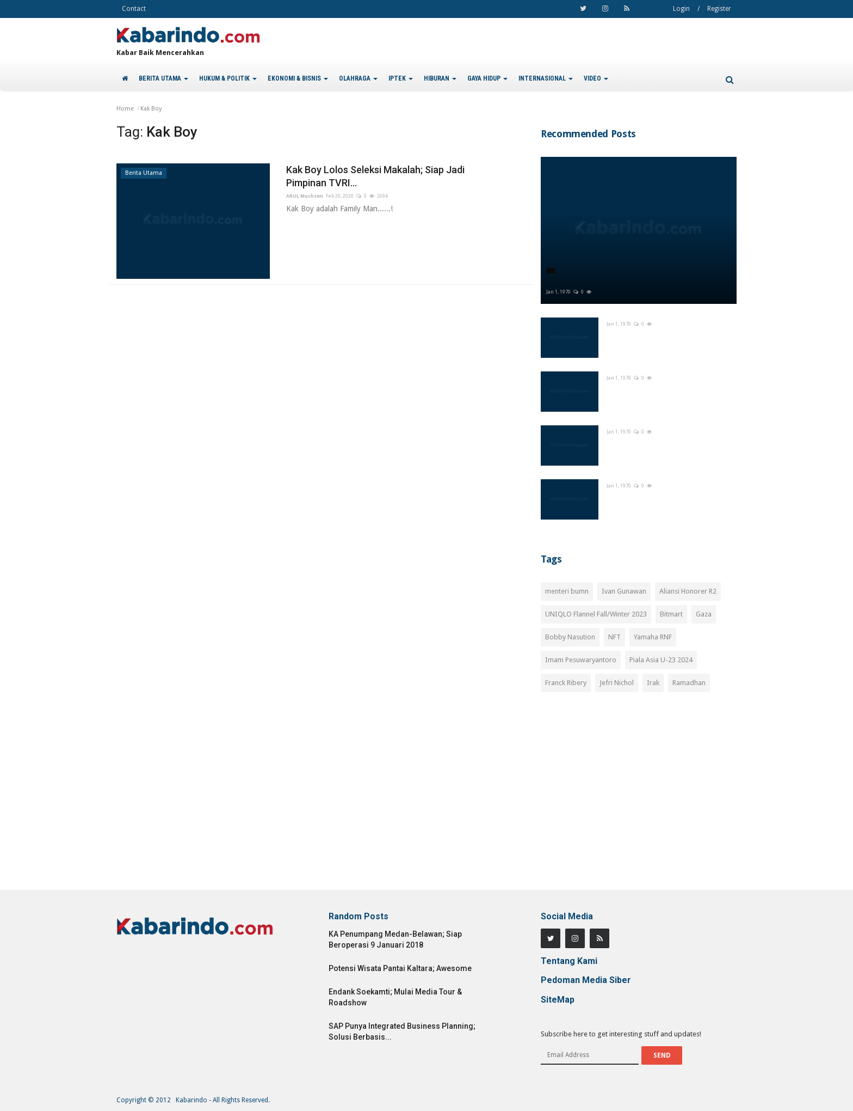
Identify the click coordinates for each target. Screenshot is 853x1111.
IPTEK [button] (400, 78)
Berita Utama (143, 172)
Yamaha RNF (653, 637)
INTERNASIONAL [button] (545, 78)
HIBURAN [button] (440, 78)
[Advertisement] (639, 797)
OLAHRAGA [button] (358, 78)
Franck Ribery (565, 683)
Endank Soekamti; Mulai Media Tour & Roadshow (395, 997)
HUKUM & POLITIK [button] (228, 78)
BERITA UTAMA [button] (163, 78)
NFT (614, 637)
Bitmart (671, 614)
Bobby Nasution (570, 637)
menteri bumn (567, 591)
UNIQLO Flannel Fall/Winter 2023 (596, 614)
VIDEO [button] (596, 78)
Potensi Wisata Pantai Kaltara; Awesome (400, 968)
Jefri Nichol (616, 683)
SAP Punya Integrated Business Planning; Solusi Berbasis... (402, 1031)
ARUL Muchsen (304, 196)
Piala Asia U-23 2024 (661, 660)
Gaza (704, 614)
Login (681, 9)
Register (719, 9)
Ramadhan (689, 683)
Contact (134, 9)
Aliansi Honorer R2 (687, 591)
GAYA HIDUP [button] (487, 78)
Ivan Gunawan (624, 591)
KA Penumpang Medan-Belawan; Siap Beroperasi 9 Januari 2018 (395, 939)
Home (125, 108)
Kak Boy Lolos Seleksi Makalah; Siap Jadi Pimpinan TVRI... (375, 176)
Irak (653, 683)
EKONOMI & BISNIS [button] (298, 78)
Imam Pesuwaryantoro (580, 660)
